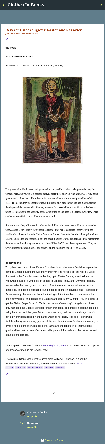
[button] (7, 39)
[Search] (101, 5)
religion (60, 368)
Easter (10, 368)
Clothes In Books (26, 5)
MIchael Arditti (35, 368)
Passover (49, 368)
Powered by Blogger (52, 440)
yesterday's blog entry (55, 345)
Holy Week (20, 368)
